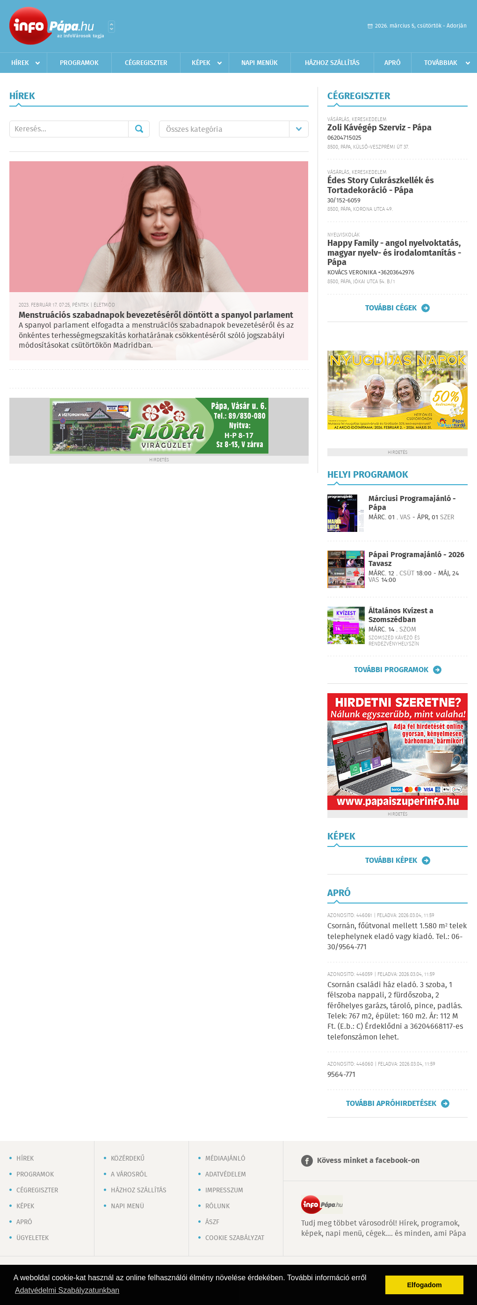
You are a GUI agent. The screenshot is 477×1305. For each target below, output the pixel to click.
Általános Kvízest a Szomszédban (401, 615)
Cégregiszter (146, 63)
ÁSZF (212, 1222)
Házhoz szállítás (332, 63)
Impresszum (224, 1190)
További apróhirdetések (391, 1103)
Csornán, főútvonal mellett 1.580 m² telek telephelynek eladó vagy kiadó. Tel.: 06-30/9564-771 (397, 936)
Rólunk (217, 1206)
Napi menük (259, 63)
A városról (129, 1174)
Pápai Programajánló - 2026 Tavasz (416, 559)
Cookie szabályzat (234, 1238)
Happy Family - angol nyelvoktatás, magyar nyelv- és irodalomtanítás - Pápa (394, 253)
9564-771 (341, 1075)
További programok (391, 670)
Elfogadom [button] (424, 1285)
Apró (392, 63)
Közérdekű (128, 1159)
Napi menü (127, 1206)
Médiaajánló (225, 1159)
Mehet (139, 129)
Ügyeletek (32, 1238)
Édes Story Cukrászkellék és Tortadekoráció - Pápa (380, 185)
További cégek (391, 308)
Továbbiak (440, 63)
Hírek (20, 63)
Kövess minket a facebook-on (368, 1161)
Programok (79, 63)
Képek (201, 63)
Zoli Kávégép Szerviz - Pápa (379, 128)
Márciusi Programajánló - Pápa (412, 503)
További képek (391, 860)
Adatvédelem (225, 1174)
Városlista (111, 27)
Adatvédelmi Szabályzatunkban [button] (67, 1290)
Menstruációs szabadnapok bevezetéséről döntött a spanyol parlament (156, 315)
